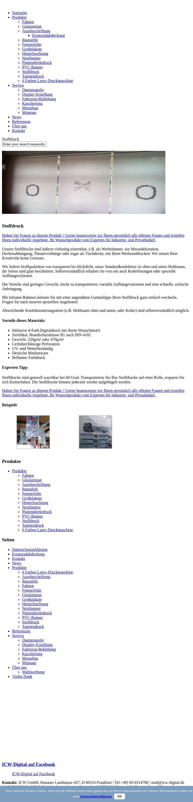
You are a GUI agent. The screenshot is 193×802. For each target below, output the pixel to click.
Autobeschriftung (36, 31)
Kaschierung (32, 103)
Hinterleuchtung (35, 53)
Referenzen (21, 121)
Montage (29, 112)
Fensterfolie (31, 44)
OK (119, 796)
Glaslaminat (31, 26)
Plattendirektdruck (37, 62)
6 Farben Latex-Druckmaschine (47, 81)
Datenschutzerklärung (29, 549)
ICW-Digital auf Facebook (28, 764)
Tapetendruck (33, 76)
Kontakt (18, 130)
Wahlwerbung (33, 672)
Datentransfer (33, 90)
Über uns (19, 126)
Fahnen (28, 22)
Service (18, 85)
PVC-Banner (32, 67)
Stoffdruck (30, 72)
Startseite (19, 13)
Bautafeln (30, 40)
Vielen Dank (22, 676)
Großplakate (32, 49)
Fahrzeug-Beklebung (39, 99)
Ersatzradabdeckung (48, 35)
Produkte (19, 17)
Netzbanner (31, 58)
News (16, 117)
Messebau (30, 108)
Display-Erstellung (37, 94)
